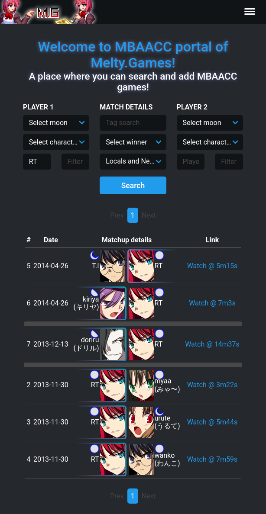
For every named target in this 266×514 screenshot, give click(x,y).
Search (133, 185)
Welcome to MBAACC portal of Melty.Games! (133, 55)
